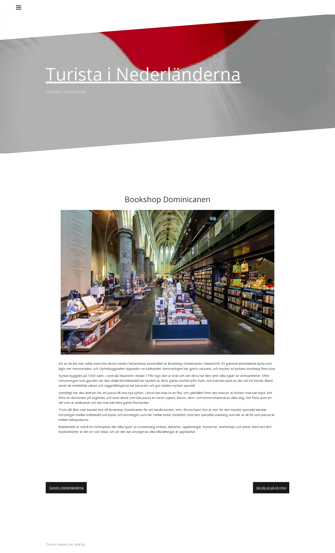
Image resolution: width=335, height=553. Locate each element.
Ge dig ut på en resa (271, 487)
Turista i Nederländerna (143, 74)
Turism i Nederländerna (66, 487)
